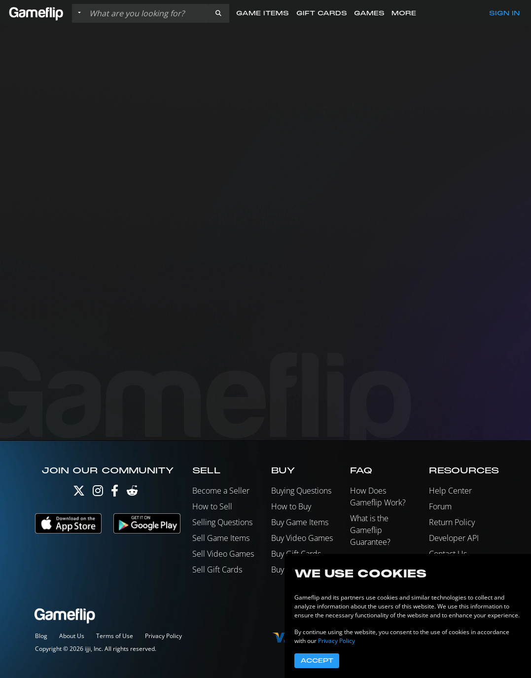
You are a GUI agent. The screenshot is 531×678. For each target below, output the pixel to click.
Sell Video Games (223, 553)
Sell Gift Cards (217, 569)
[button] (218, 13)
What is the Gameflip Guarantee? (370, 530)
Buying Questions (301, 490)
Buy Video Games (302, 538)
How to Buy (291, 506)
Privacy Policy (163, 636)
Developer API (454, 538)
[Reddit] (132, 493)
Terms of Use (114, 636)
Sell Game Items (220, 538)
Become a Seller (220, 490)
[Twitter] (79, 493)
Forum (440, 506)
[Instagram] (98, 493)
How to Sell (212, 506)
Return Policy (452, 522)
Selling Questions (222, 522)
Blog (41, 636)
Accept (316, 661)
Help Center (450, 490)
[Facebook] (114, 493)
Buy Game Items (299, 522)
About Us (71, 636)
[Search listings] (146, 13)
